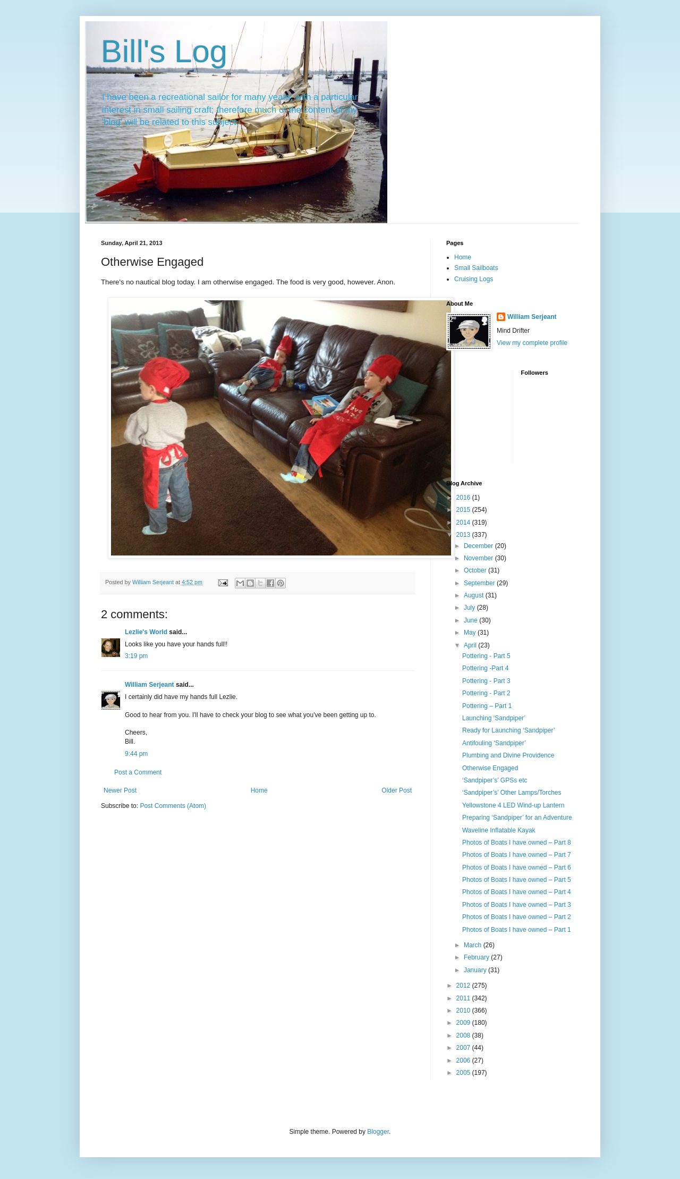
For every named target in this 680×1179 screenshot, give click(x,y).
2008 (464, 1035)
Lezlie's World (146, 632)
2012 (464, 985)
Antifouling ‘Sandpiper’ (494, 743)
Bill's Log (164, 51)
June (471, 620)
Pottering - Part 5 (486, 656)
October (476, 570)
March (473, 945)
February (477, 957)
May (471, 632)
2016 (464, 497)
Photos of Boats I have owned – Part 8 (516, 842)
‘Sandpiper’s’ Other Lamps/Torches (512, 792)
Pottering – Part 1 (487, 706)
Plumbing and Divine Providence (508, 755)
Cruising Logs (473, 279)
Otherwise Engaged (490, 768)
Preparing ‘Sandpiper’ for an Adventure (517, 817)
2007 (464, 1047)
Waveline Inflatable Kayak (499, 830)
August (475, 595)
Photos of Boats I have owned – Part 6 (516, 867)
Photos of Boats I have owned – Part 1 (516, 929)
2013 (464, 534)
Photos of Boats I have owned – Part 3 (516, 904)
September (480, 583)
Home (259, 790)
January (476, 970)
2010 (464, 1010)
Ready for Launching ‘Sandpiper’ (508, 730)
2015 (464, 509)
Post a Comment (138, 772)
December (479, 546)
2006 (464, 1060)
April (471, 645)
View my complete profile (532, 343)
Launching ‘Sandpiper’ (493, 718)
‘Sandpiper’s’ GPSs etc (495, 780)
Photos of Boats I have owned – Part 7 (516, 854)
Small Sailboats (476, 268)
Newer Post (120, 790)
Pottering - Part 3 (486, 681)
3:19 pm (136, 656)
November (479, 558)
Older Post (396, 790)
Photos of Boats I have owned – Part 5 (516, 879)
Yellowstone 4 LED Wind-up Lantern (513, 805)
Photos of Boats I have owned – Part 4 (516, 892)
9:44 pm (136, 753)
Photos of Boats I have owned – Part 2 (516, 917)
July (470, 607)
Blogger (378, 1131)
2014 (464, 522)
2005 (464, 1072)
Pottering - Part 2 (486, 693)
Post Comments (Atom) (173, 806)
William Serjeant (149, 684)
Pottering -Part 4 (485, 668)
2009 (464, 1022)
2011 (464, 998)
